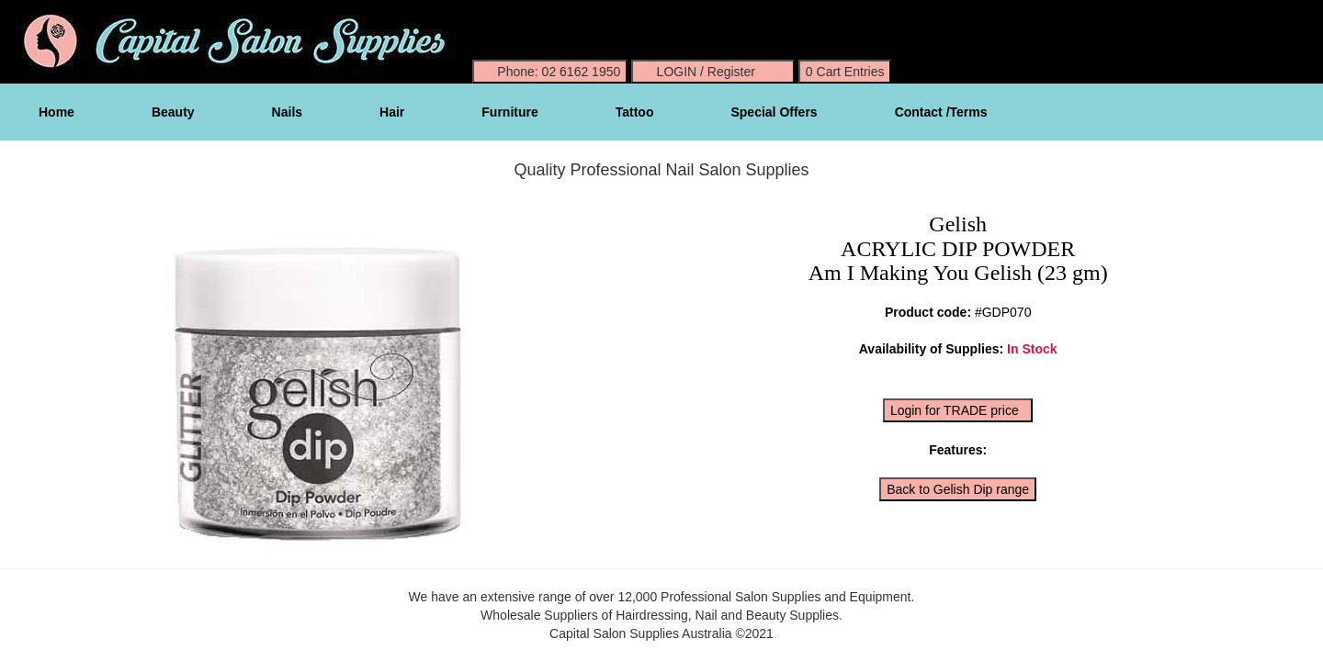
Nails (287, 112)
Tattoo (635, 112)
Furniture (509, 112)
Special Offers (773, 112)
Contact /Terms (941, 112)
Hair (391, 112)
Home (56, 112)
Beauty (173, 112)
